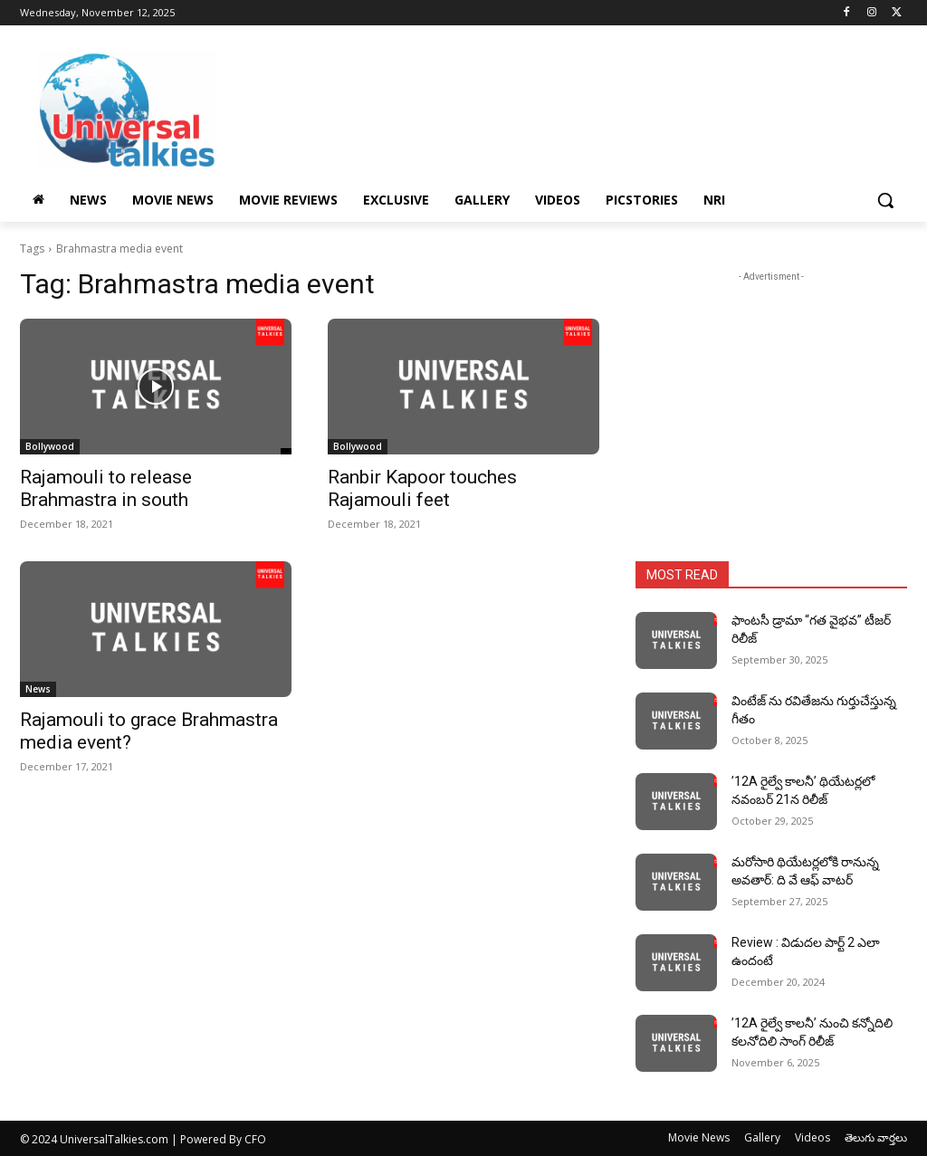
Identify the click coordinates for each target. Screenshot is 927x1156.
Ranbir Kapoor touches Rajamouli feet (422, 488)
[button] (885, 200)
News (38, 689)
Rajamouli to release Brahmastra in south (106, 488)
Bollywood (49, 446)
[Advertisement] (570, 107)
